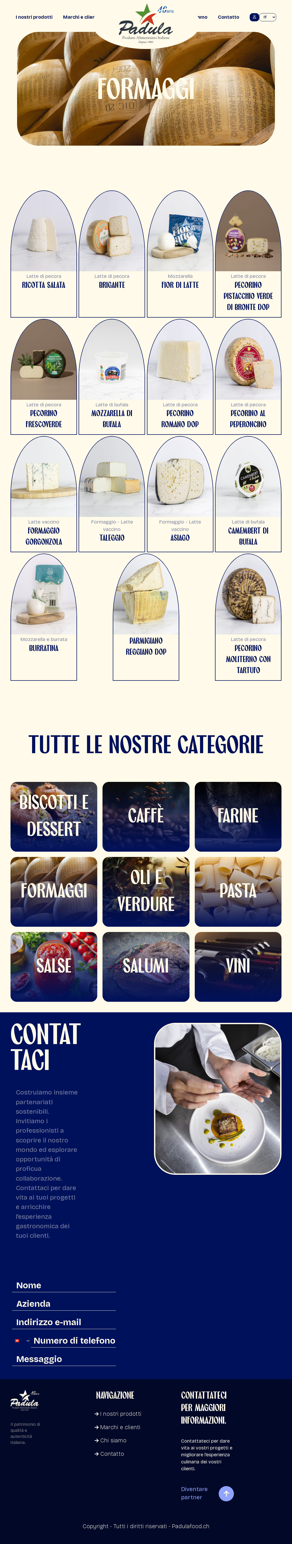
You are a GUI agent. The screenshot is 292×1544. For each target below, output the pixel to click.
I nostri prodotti (34, 17)
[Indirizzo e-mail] (64, 1322)
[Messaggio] (64, 1359)
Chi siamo (110, 1440)
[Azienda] (64, 1304)
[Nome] (64, 1285)
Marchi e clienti (81, 17)
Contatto (228, 17)
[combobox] (21, 1340)
